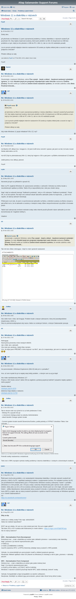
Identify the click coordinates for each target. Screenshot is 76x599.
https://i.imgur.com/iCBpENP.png (55, 528)
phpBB (32, 594)
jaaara (3, 466)
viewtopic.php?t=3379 (8, 388)
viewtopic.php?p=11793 (9, 393)
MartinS (8, 67)
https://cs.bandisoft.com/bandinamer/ (13, 498)
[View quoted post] (17, 105)
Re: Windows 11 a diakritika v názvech (17, 74)
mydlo (3, 169)
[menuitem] (12, 7)
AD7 (8, 91)
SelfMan (8, 306)
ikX (2, 221)
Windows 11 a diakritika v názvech (19, 15)
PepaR (3, 22)
